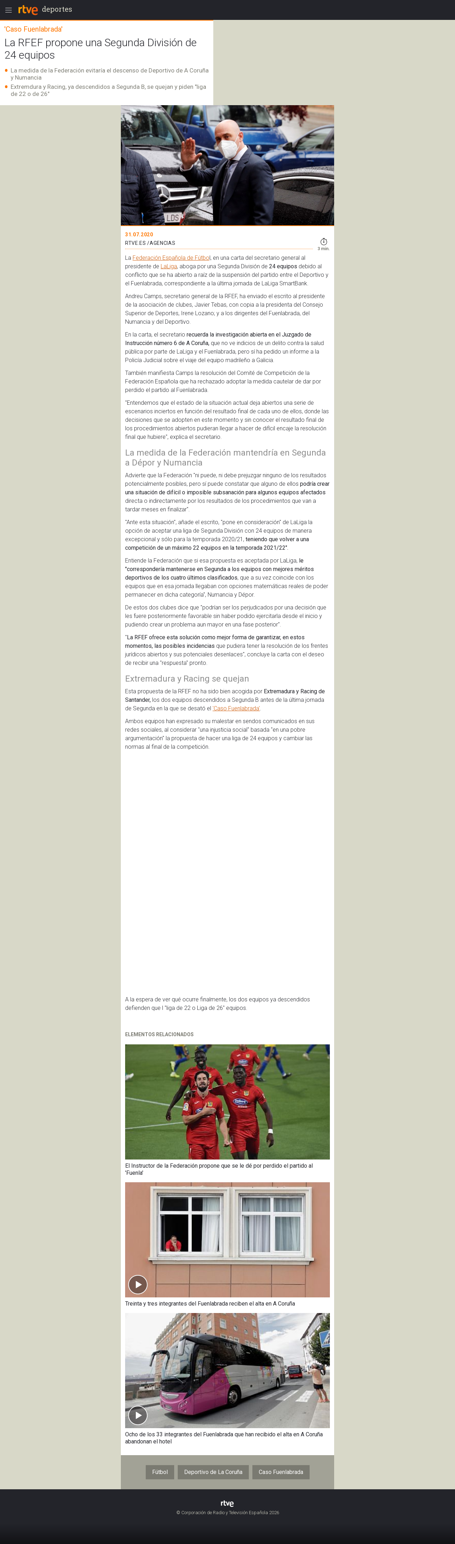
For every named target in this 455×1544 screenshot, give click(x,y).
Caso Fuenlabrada (281, 1472)
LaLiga (169, 266)
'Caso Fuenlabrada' (236, 708)
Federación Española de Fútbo (171, 257)
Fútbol (160, 1472)
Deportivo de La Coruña (213, 1472)
